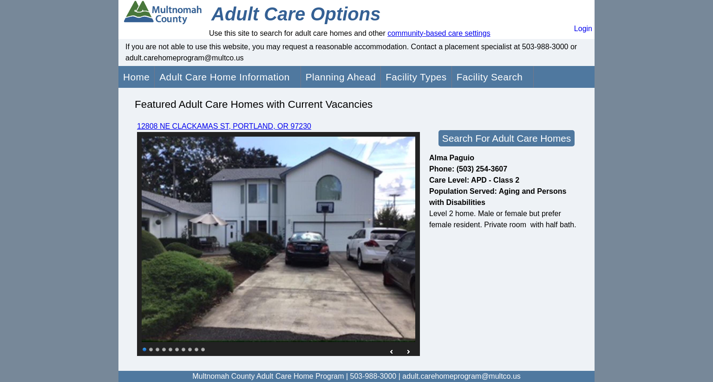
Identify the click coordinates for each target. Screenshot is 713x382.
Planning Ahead (341, 77)
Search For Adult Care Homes (506, 138)
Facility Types (416, 77)
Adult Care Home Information (224, 77)
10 (203, 349)
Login (583, 29)
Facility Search (490, 77)
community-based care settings (438, 33)
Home (136, 77)
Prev (392, 352)
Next (408, 352)
